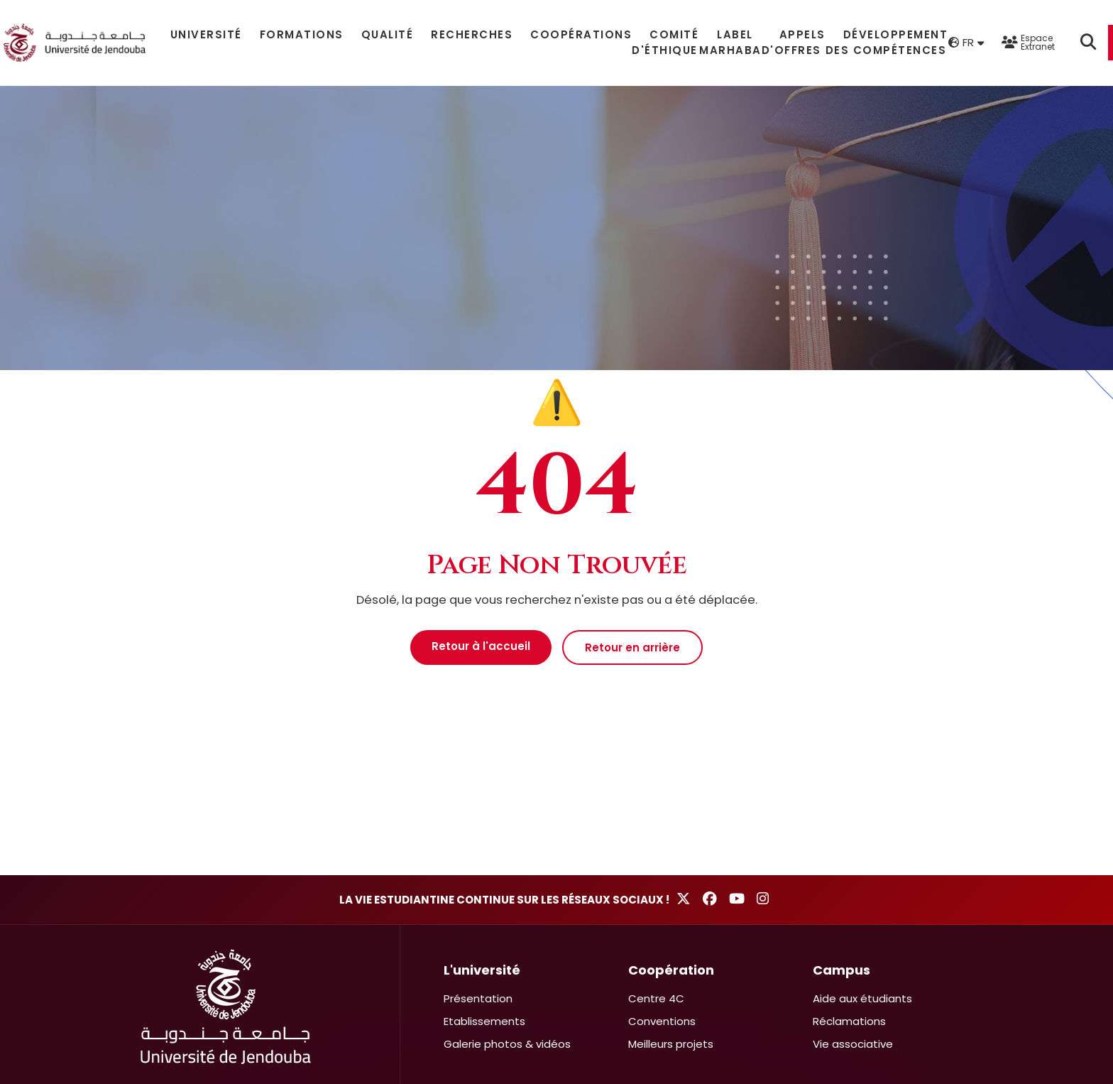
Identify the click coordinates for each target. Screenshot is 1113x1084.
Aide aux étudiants (862, 998)
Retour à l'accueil (481, 646)
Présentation (478, 998)
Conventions (662, 1021)
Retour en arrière (632, 647)
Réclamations (849, 1021)
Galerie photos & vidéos (507, 1043)
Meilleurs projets (670, 1043)
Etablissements (484, 1021)
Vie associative (853, 1043)
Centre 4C (656, 998)
